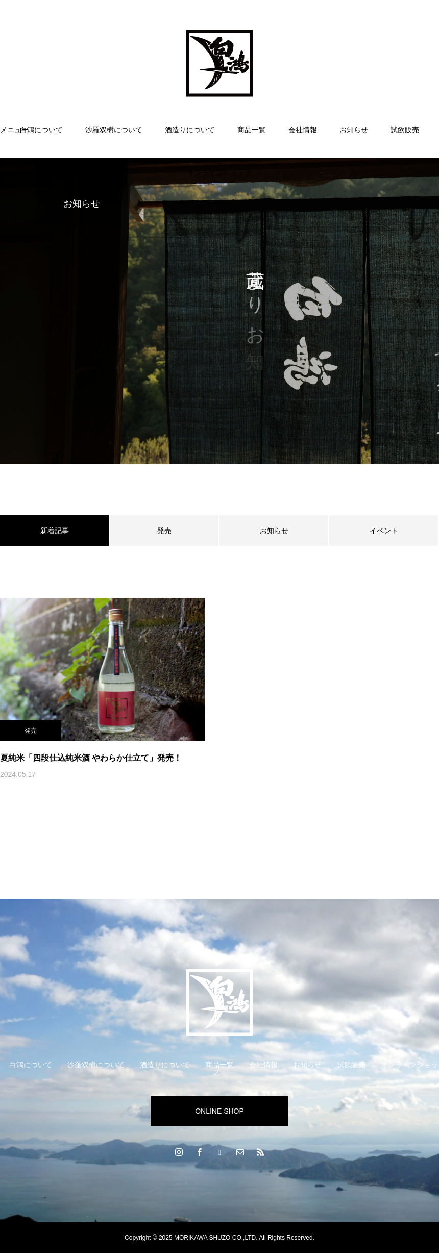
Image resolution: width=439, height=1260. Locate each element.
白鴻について (41, 129)
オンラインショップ (219, 173)
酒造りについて (190, 129)
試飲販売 (405, 129)
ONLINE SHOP (219, 1111)
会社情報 (302, 129)
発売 (164, 530)
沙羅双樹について (113, 129)
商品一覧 (251, 129)
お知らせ (353, 129)
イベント (384, 530)
